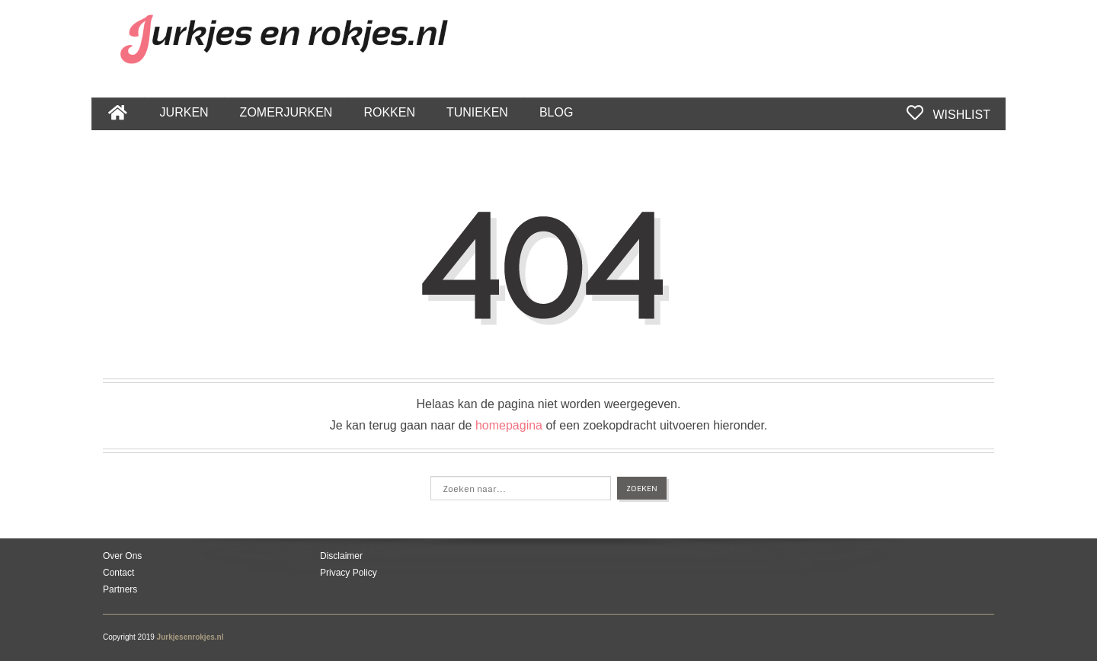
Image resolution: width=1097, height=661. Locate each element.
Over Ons (122, 556)
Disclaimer (341, 556)
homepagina (508, 425)
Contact (118, 572)
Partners (120, 589)
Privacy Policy (348, 572)
